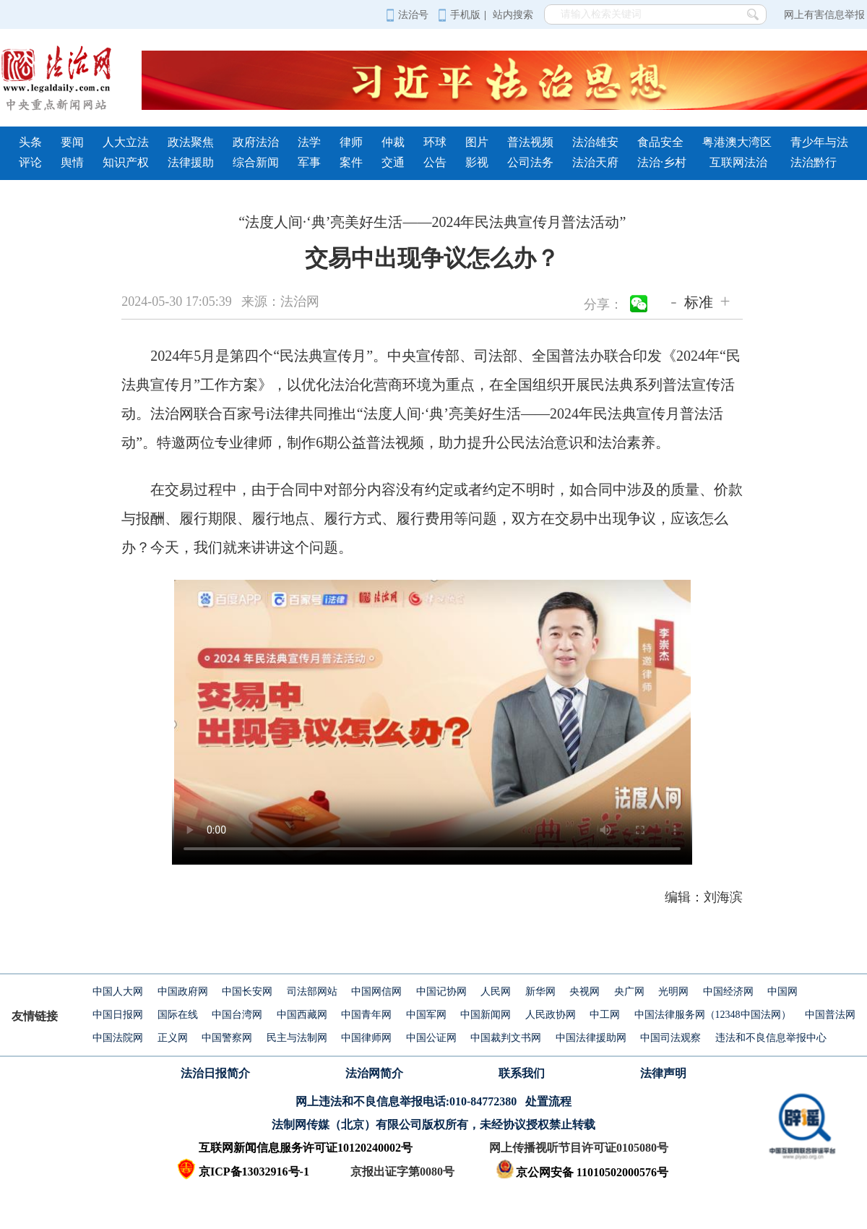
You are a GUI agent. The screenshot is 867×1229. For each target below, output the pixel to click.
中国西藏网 (302, 1014)
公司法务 (530, 162)
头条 (30, 142)
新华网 (540, 991)
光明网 (673, 991)
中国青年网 (366, 1014)
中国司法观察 (670, 1037)
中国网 (782, 991)
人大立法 (126, 142)
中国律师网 (366, 1037)
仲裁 (393, 142)
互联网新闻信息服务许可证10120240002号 (306, 1148)
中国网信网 (376, 991)
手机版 (459, 14)
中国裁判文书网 (505, 1037)
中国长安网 (247, 991)
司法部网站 (312, 991)
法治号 (407, 14)
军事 (309, 162)
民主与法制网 (297, 1037)
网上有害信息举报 (824, 14)
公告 (435, 162)
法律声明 (663, 1073)
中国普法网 (830, 1014)
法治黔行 (813, 162)
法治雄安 (595, 142)
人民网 (495, 991)
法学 (309, 142)
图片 (476, 142)
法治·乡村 (661, 162)
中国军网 (426, 1014)
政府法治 (256, 142)
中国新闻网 (485, 1014)
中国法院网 (117, 1037)
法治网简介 (374, 1073)
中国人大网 (117, 991)
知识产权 (126, 162)
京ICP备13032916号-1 (254, 1171)
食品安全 (660, 142)
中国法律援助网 (591, 1037)
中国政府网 (183, 991)
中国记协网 (441, 991)
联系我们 (522, 1073)
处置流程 (548, 1101)
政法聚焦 (191, 142)
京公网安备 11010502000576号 (582, 1172)
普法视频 (530, 142)
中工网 (605, 1014)
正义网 (173, 1037)
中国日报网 (117, 1014)
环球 (435, 142)
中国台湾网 (237, 1014)
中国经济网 (728, 991)
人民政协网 (550, 1014)
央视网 (584, 991)
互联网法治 (738, 162)
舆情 (72, 162)
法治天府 (595, 162)
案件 (351, 162)
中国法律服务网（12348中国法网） (712, 1014)
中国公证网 (431, 1037)
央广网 (629, 991)
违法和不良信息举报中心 (771, 1037)
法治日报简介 (215, 1073)
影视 (476, 162)
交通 (393, 162)
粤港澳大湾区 (737, 142)
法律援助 (191, 162)
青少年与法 (819, 142)
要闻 (72, 142)
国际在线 (178, 1014)
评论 (30, 162)
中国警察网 (227, 1037)
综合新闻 (256, 162)
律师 (351, 142)
